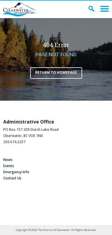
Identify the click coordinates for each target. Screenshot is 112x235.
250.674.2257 (14, 141)
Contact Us (12, 178)
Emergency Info (16, 171)
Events (8, 165)
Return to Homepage (56, 72)
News (8, 159)
